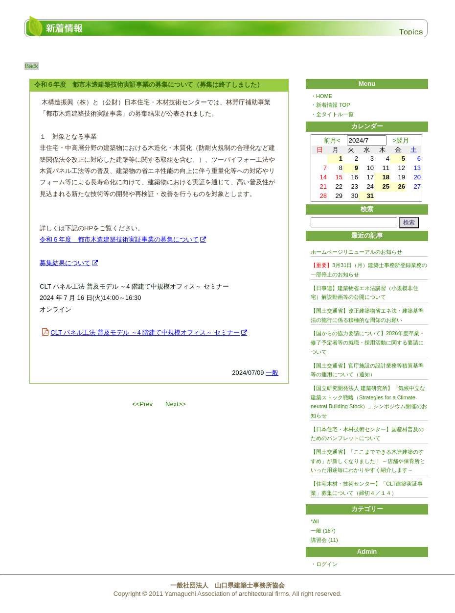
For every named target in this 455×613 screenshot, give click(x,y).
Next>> (175, 404)
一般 (272, 372)
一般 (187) (323, 531)
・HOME (321, 96)
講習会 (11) (324, 540)
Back (31, 66)
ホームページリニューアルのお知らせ (356, 252)
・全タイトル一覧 (332, 114)
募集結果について (65, 263)
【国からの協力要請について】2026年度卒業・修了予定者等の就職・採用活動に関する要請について (368, 342)
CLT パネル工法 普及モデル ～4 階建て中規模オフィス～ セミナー (145, 332)
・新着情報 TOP (330, 105)
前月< (332, 140)
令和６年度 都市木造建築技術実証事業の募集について (119, 239)
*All (315, 521)
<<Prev (142, 404)
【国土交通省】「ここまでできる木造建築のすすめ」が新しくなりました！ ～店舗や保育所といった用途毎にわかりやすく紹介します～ (368, 461)
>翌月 (401, 140)
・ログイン (324, 564)
